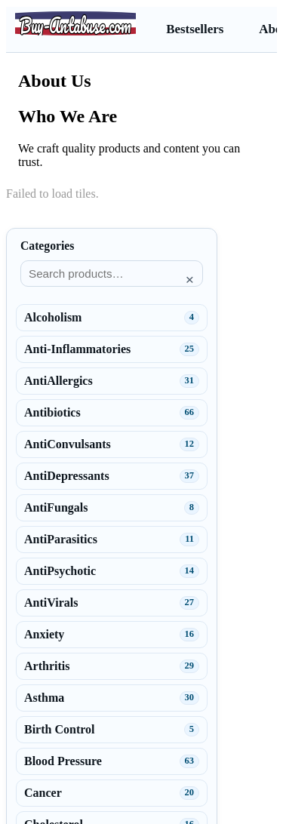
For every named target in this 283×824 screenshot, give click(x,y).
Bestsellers (194, 29)
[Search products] (111, 273)
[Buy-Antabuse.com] (75, 23)
